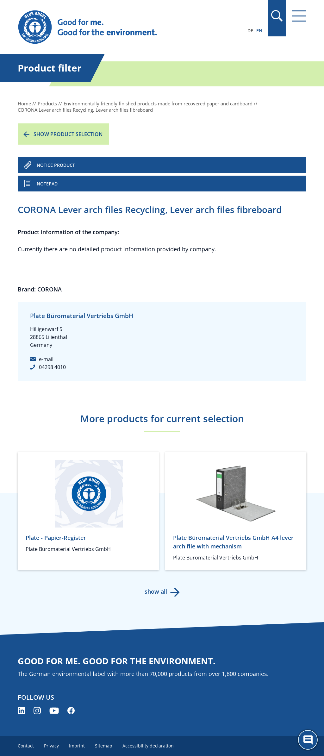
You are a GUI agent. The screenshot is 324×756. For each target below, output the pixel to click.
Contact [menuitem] (26, 746)
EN (259, 31)
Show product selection (68, 134)
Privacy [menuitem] (51, 746)
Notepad (47, 184)
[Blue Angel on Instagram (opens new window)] (37, 710)
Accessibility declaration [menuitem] (148, 746)
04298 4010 (52, 367)
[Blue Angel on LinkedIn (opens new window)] (21, 710)
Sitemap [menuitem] (103, 746)
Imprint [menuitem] (77, 746)
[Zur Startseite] (119, 27)
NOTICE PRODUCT (56, 165)
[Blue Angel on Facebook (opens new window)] (71, 710)
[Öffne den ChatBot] (308, 740)
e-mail (46, 359)
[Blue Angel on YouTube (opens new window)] (54, 710)
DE (250, 31)
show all (156, 591)
